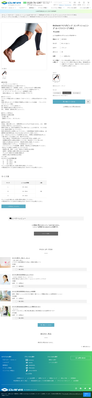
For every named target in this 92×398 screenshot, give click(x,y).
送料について (42, 378)
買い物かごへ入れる (69, 101)
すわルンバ (61, 4)
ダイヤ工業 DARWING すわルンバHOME (24, 291)
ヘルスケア (6, 362)
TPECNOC (30, 368)
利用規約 (73, 378)
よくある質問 (31, 378)
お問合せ (75, 4)
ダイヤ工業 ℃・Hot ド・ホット (21, 258)
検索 (70, 2)
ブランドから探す (72, 7)
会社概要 (75, 380)
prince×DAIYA (31, 370)
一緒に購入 (20, 269)
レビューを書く (46, 233)
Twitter (85, 388)
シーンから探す (53, 362)
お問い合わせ (82, 358)
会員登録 (79, 4)
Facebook (80, 388)
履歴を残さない (87, 346)
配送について (53, 378)
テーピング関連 (7, 368)
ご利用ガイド (20, 378)
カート (88, 4)
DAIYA (29, 363)
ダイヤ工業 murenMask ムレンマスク (23, 274)
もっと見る (29, 373)
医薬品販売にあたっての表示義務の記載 (42, 380)
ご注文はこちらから (13, 206)
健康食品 (5, 365)
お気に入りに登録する (88, 102)
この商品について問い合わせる (72, 106)
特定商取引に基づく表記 (20, 380)
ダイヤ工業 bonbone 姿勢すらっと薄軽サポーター (26, 306)
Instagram (76, 388)
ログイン (84, 4)
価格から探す (52, 359)
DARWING (30, 365)
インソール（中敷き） (9, 370)
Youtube (90, 388)
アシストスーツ (68, 4)
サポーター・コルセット (9, 359)
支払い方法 (64, 378)
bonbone (30, 360)
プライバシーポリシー (63, 380)
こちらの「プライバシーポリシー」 (72, 393)
